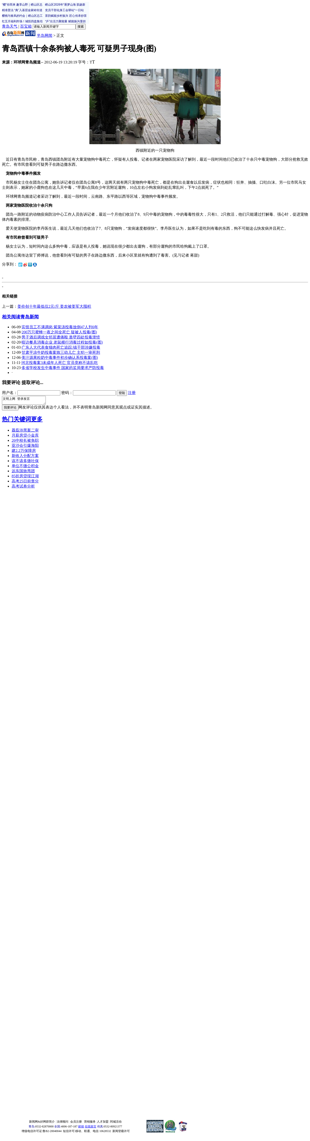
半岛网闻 (44, 35)
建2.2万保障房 (24, 452)
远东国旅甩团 (23, 472)
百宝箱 (26, 26)
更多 (37, 420)
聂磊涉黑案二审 (25, 432)
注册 (132, 393)
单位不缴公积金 (25, 467)
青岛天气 (9, 26)
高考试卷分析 (23, 488)
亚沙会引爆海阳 (25, 447)
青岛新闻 (29, 316)
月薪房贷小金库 (25, 437)
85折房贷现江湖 (25, 477)
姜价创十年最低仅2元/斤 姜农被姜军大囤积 (54, 306)
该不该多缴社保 (25, 462)
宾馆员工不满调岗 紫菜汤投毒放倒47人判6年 (60, 327)
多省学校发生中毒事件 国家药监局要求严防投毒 (63, 368)
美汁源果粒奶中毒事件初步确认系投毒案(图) (60, 357)
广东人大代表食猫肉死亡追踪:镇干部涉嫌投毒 (61, 347)
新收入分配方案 (25, 457)
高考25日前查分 (25, 482)
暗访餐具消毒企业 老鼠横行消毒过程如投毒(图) (62, 342)
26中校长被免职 (25, 442)
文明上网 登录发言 (26, 401)
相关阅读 (11, 316)
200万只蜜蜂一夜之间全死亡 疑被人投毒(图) (59, 332)
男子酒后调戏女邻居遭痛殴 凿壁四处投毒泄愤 (61, 337)
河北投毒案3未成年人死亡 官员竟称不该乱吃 (59, 363)
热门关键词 (16, 420)
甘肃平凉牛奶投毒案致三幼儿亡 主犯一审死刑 (61, 352)
